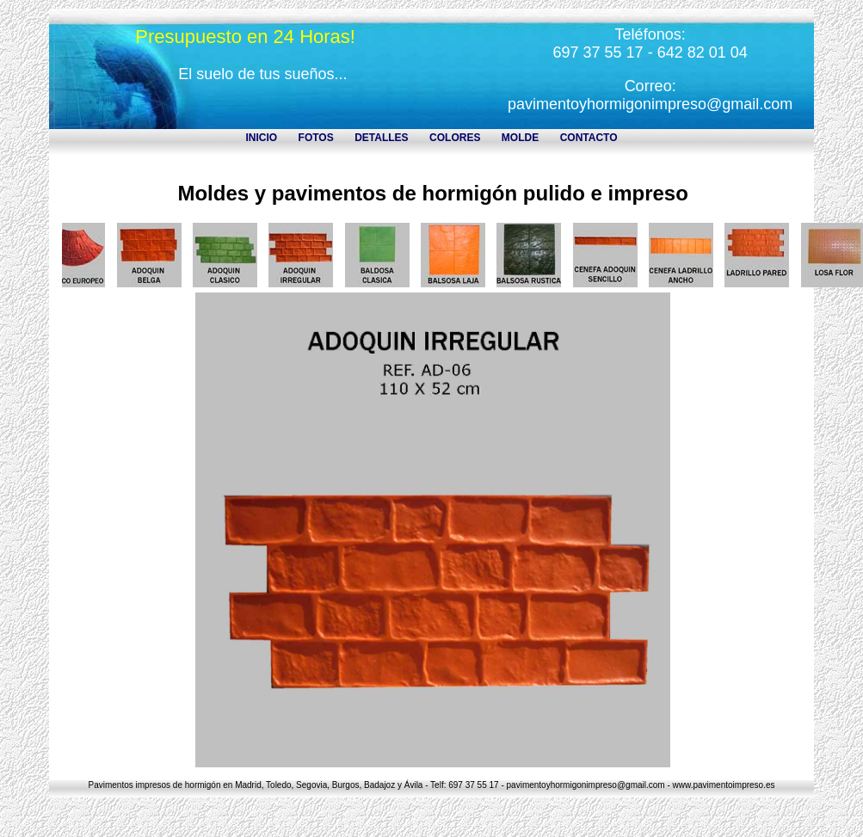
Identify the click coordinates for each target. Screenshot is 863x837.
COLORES (454, 138)
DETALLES (381, 138)
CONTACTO (589, 138)
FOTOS (316, 138)
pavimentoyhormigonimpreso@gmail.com (650, 104)
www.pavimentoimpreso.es (724, 785)
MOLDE (520, 138)
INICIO (261, 138)
